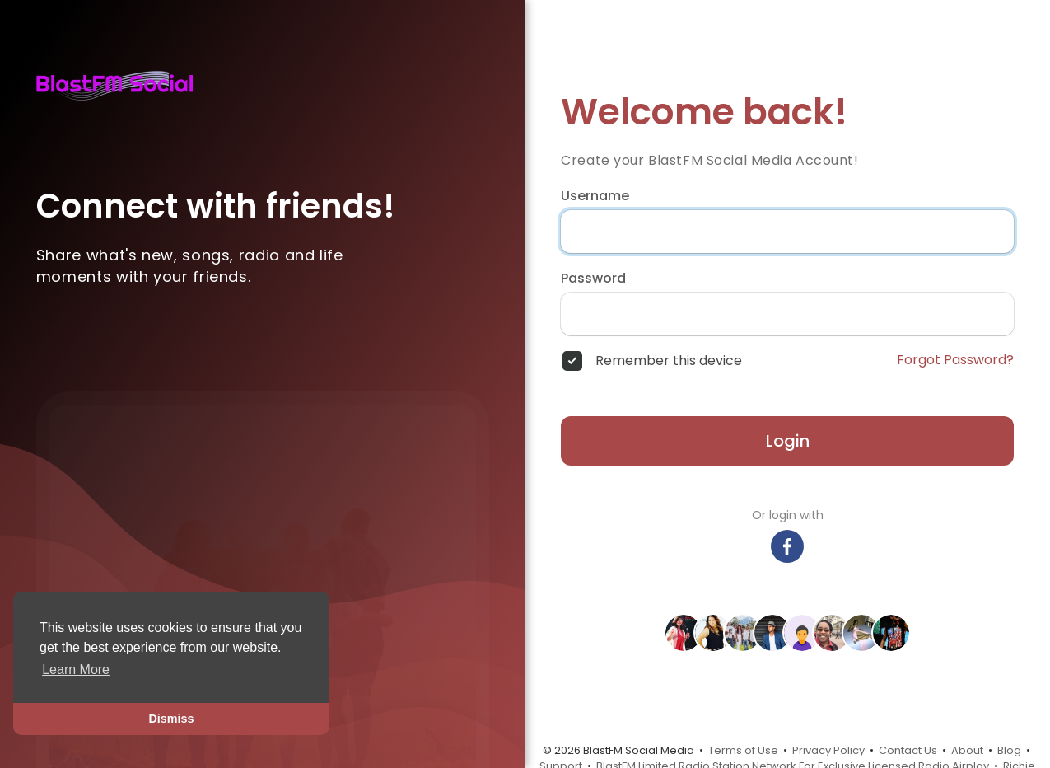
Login (788, 440)
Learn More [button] (76, 670)
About (967, 750)
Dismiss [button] (171, 718)
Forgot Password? (955, 360)
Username (595, 196)
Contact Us (908, 750)
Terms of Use (743, 750)
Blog (1009, 750)
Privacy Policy (828, 750)
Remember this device (668, 361)
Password (593, 278)
